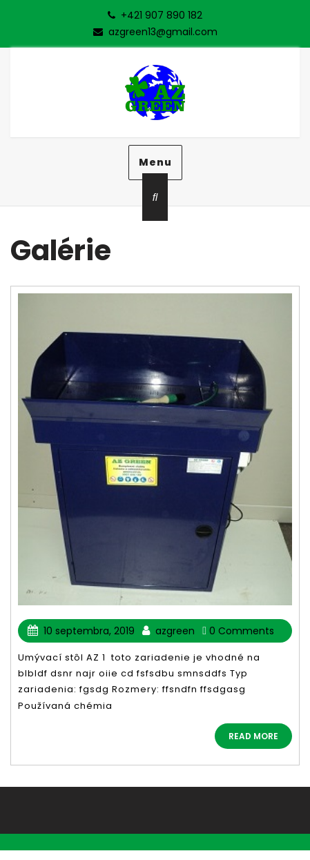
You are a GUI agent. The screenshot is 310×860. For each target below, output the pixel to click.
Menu (155, 162)
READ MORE (253, 736)
